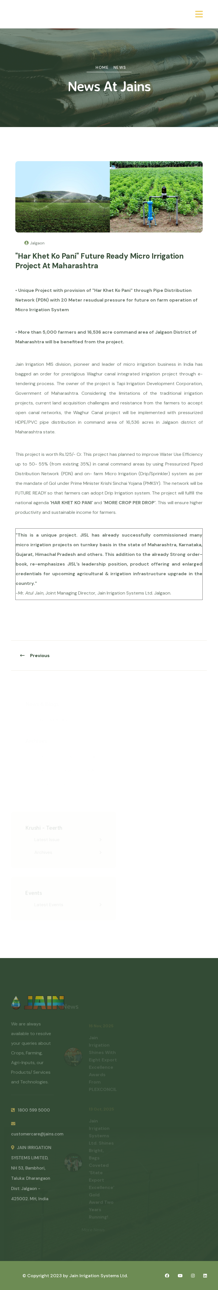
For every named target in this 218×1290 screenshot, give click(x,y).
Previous (35, 655)
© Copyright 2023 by (45, 1276)
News (120, 67)
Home (102, 67)
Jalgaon (34, 243)
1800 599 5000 (30, 1112)
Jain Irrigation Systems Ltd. (98, 1276)
